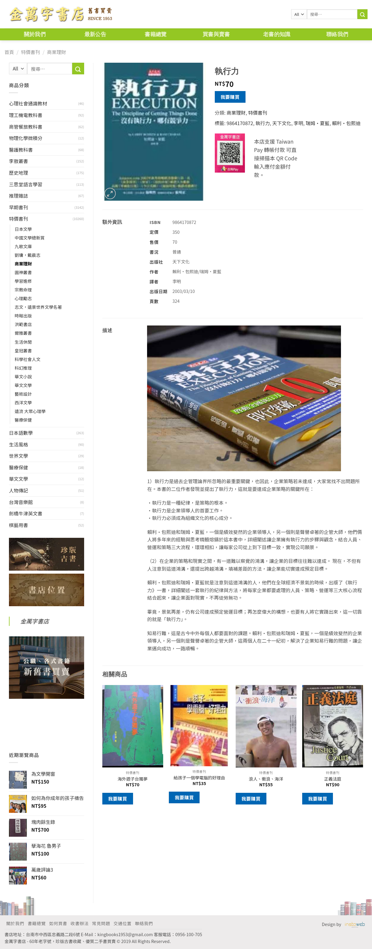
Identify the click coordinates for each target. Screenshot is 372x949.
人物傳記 (18, 490)
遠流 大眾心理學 (30, 411)
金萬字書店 (34, 621)
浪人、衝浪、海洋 (266, 779)
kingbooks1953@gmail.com (125, 934)
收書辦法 (80, 923)
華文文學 (23, 385)
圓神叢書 (23, 272)
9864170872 (240, 123)
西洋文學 (23, 402)
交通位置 (123, 923)
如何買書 (58, 923)
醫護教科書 (21, 149)
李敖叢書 (18, 161)
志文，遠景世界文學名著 (38, 307)
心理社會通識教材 (28, 103)
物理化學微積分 (25, 138)
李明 (298, 123)
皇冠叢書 (23, 350)
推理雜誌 (18, 195)
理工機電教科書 (25, 115)
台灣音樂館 (21, 502)
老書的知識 (277, 34)
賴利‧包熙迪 (346, 123)
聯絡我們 (337, 34)
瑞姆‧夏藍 (318, 123)
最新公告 (95, 34)
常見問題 (101, 923)
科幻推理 (23, 368)
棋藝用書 (18, 525)
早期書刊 (18, 207)
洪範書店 (23, 324)
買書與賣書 (216, 34)
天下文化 (281, 123)
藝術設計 (23, 394)
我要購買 (230, 96)
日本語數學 (21, 432)
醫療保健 (23, 420)
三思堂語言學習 (25, 184)
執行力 (262, 123)
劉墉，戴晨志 (27, 255)
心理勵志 (23, 298)
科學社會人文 (27, 359)
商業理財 (56, 52)
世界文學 (18, 455)
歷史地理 (18, 172)
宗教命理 (23, 289)
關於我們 (35, 34)
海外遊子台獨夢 (133, 779)
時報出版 (23, 315)
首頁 (9, 52)
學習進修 (23, 281)
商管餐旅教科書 (25, 126)
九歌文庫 (23, 246)
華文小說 (23, 376)
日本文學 (23, 229)
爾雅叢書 (23, 333)
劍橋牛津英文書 (25, 513)
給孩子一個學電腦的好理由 (199, 778)
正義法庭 (332, 779)
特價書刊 (30, 52)
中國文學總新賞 (30, 237)
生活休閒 (23, 342)
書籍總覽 (155, 34)
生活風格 (18, 444)
